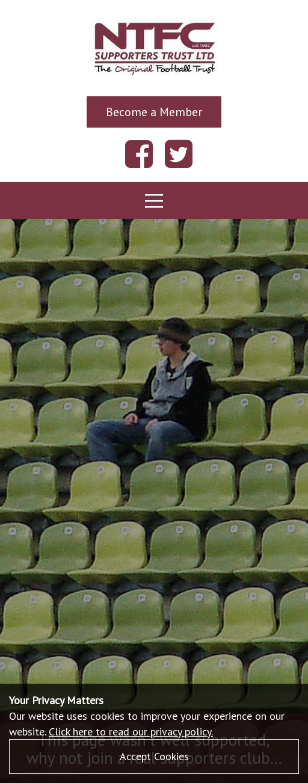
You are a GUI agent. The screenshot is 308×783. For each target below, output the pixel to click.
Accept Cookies (154, 756)
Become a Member (154, 111)
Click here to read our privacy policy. (131, 731)
